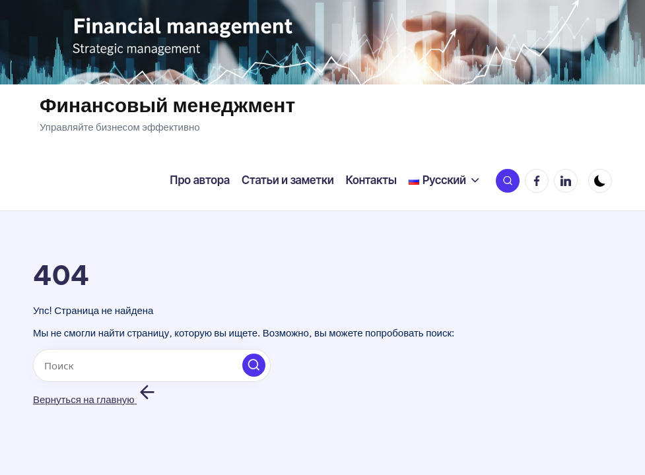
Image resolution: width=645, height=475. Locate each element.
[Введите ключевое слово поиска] (152, 365)
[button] (253, 365)
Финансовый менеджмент (167, 104)
